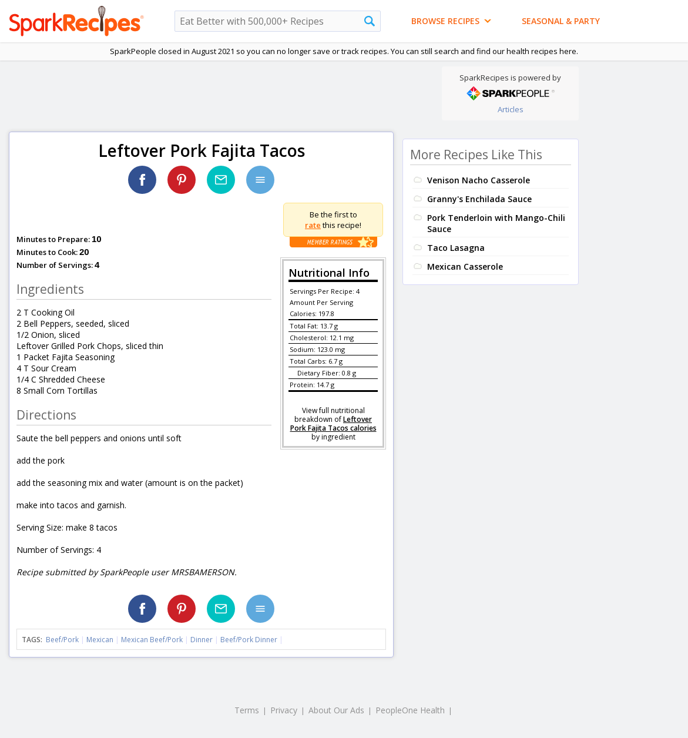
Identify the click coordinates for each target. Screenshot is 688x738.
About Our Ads (336, 710)
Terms (246, 710)
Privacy (283, 710)
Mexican (99, 640)
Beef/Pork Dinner (248, 640)
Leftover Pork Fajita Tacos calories (333, 423)
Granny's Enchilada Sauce (479, 198)
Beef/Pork (62, 640)
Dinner (201, 640)
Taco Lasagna (456, 247)
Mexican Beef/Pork (152, 640)
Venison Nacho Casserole (478, 180)
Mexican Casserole (465, 266)
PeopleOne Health (410, 710)
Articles (510, 109)
